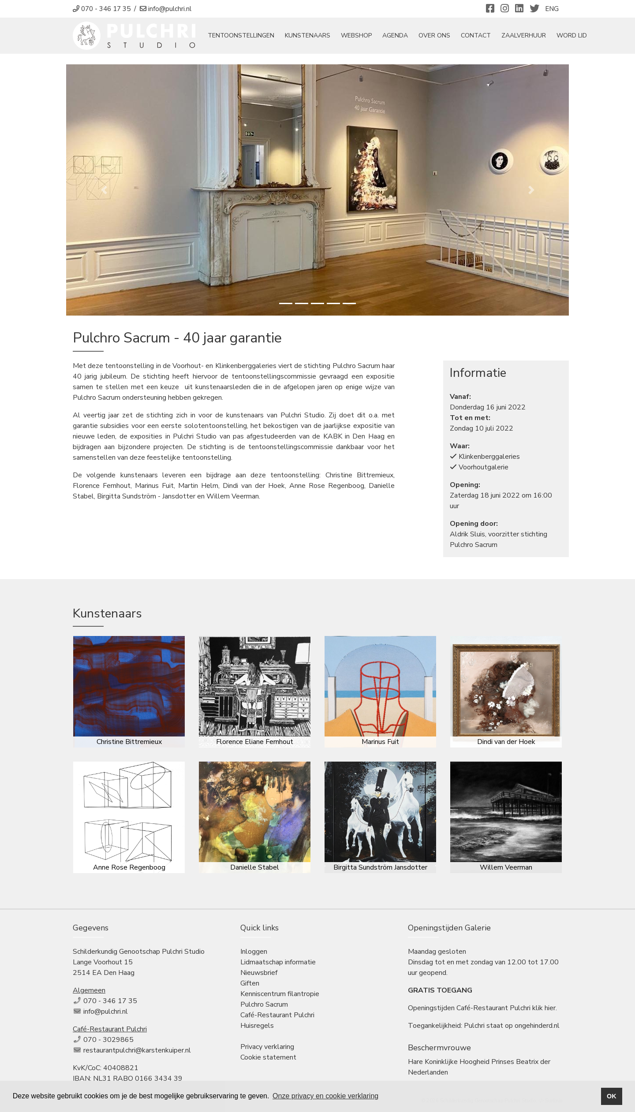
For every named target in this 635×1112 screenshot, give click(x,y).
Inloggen (253, 951)
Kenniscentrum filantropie (279, 994)
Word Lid (572, 36)
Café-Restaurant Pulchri (277, 1015)
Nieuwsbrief (258, 973)
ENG (552, 8)
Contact (476, 36)
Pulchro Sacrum (264, 1004)
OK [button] (611, 1096)
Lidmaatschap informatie (278, 962)
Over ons (434, 36)
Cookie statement (268, 1057)
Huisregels (257, 1025)
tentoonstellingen (241, 36)
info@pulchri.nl (105, 1011)
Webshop (356, 36)
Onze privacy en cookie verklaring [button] (325, 1096)
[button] (104, 190)
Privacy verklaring (267, 1047)
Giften (249, 983)
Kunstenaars (307, 36)
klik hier (544, 1008)
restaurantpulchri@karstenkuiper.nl (137, 1050)
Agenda (395, 36)
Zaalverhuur (523, 36)
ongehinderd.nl (537, 1025)
